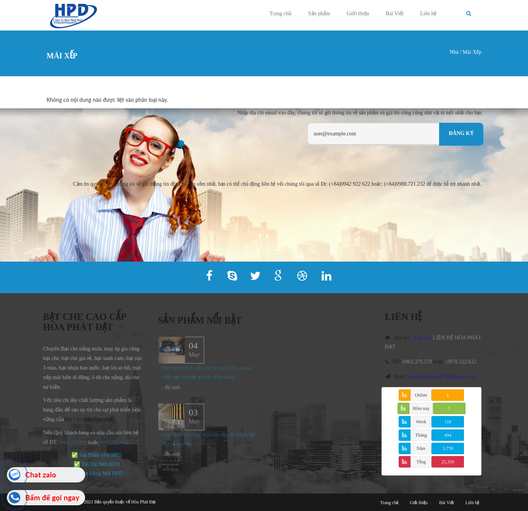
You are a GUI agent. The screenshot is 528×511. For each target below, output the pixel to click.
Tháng (421, 435)
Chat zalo (40, 474)
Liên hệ (428, 13)
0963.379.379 (71, 442)
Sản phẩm (319, 13)
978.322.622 (112, 442)
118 (447, 421)
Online (421, 395)
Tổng (421, 461)
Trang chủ (281, 13)
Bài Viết (395, 13)
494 (447, 435)
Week (421, 421)
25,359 (447, 461)
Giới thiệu (357, 13)
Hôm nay (421, 408)
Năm (421, 448)
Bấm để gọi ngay (52, 497)
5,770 (448, 448)
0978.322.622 (463, 362)
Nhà (454, 52)
